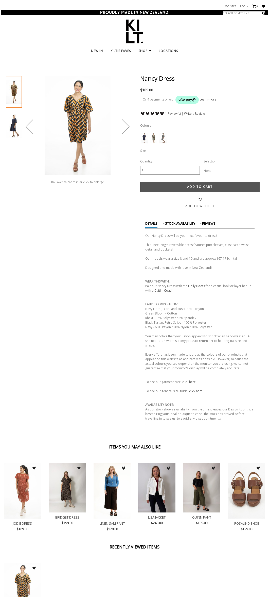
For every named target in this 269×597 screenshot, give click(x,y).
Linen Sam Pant (112, 491)
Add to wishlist (199, 206)
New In (97, 51)
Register (230, 6)
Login (244, 6)
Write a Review (194, 113)
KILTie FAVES (121, 51)
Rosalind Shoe (246, 491)
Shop (144, 51)
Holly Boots (196, 286)
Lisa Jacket (156, 487)
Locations (168, 51)
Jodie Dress (22, 491)
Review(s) (174, 113)
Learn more (208, 99)
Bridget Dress (67, 487)
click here (189, 382)
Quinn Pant (201, 487)
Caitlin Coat (162, 290)
